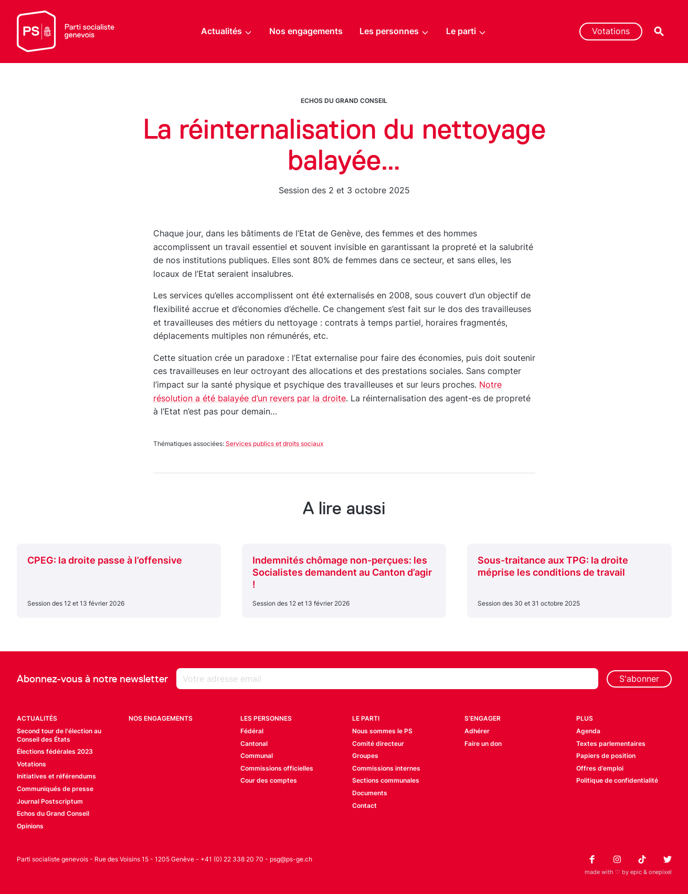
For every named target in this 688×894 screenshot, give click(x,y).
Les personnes (394, 31)
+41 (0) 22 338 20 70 (231, 859)
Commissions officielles (276, 768)
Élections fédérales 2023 (55, 751)
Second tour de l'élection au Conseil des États (59, 735)
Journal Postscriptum (50, 801)
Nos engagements (306, 31)
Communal (256, 756)
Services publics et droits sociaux (274, 444)
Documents (369, 793)
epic (636, 872)
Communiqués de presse (55, 789)
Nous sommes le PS (382, 731)
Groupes (365, 756)
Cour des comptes (268, 780)
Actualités (226, 31)
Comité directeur (378, 743)
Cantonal (254, 743)
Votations (611, 31)
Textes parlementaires (610, 743)
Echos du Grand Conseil (344, 101)
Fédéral (251, 731)
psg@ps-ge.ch (291, 859)
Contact (364, 805)
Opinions (30, 826)
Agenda (588, 731)
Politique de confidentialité (617, 780)
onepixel (660, 872)
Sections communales (385, 780)
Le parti (466, 31)
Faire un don (483, 743)
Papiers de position (606, 756)
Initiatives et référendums (56, 776)
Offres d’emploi (599, 768)
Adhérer (477, 731)
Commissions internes (386, 768)
